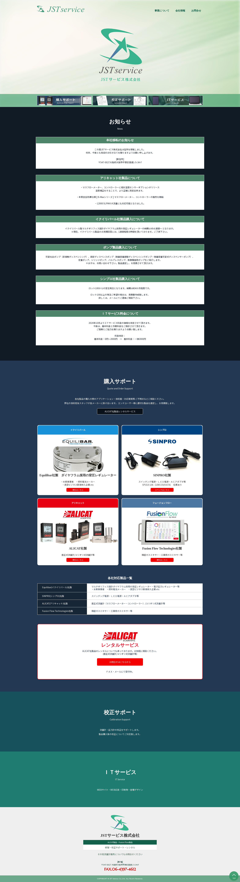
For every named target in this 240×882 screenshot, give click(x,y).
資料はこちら (77, 490)
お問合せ (196, 10)
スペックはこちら (162, 490)
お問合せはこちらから (120, 661)
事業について (162, 10)
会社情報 (180, 10)
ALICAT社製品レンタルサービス (120, 411)
